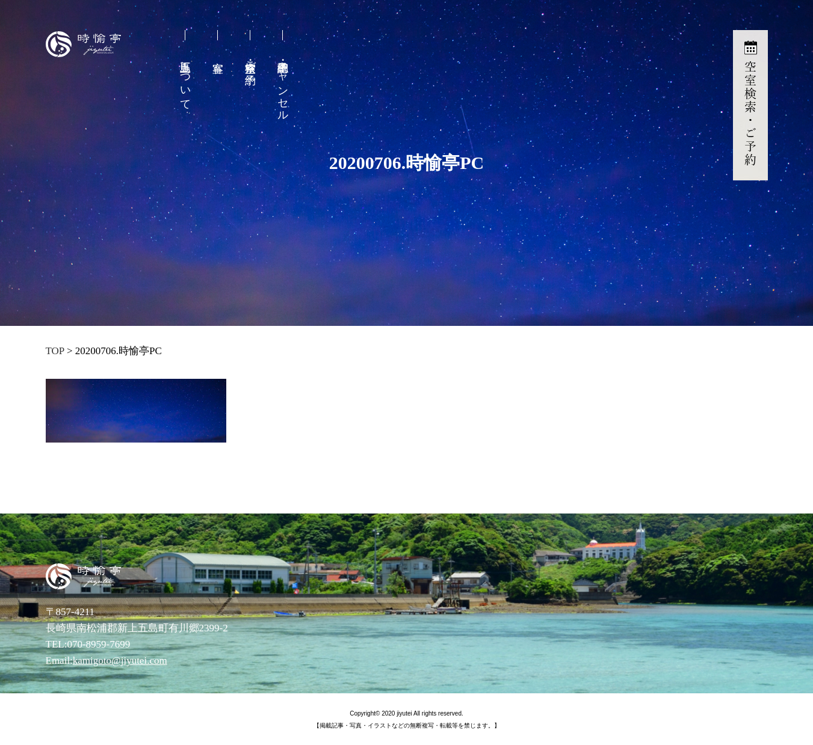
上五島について (185, 79)
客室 (218, 58)
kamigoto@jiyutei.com (120, 660)
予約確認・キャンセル (283, 84)
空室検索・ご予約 (250, 60)
